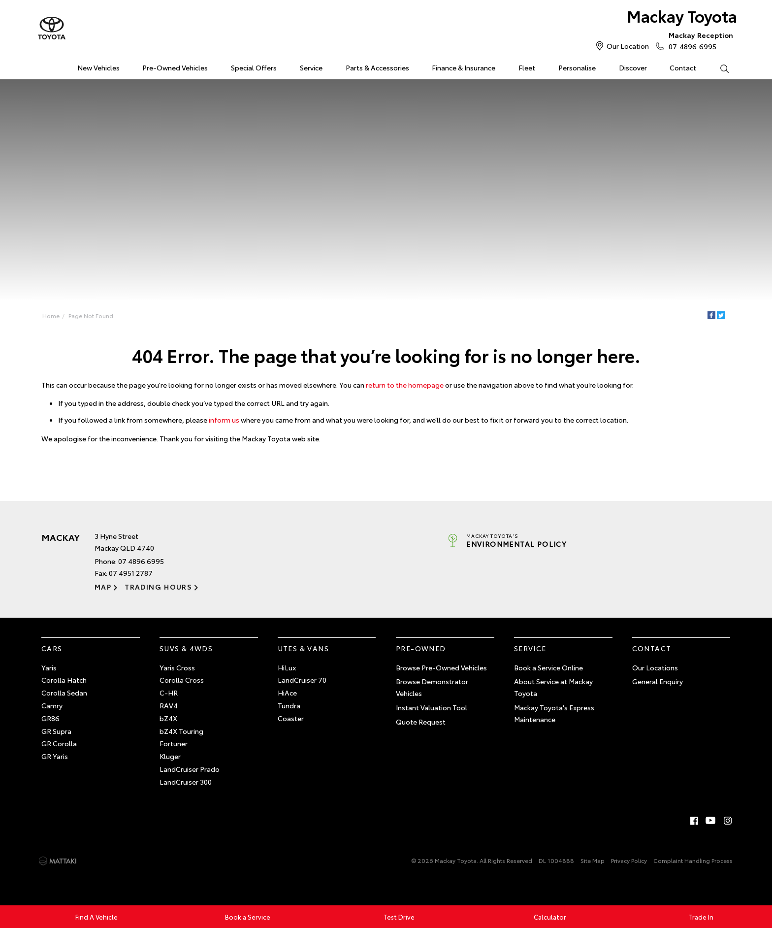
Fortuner (174, 743)
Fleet (526, 67)
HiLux (287, 667)
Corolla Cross (182, 680)
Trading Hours (158, 587)
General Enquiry (657, 681)
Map (103, 587)
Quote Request (421, 722)
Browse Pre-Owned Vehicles (441, 667)
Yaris (49, 667)
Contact (683, 67)
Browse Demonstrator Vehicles (432, 687)
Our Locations (655, 667)
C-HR (169, 692)
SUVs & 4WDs (186, 648)
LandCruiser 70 (302, 680)
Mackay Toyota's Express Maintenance (554, 713)
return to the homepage (405, 385)
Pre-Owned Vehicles (175, 67)
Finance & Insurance (463, 67)
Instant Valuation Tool (431, 707)
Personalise (577, 67)
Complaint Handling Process (693, 860)
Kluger (170, 756)
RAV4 (169, 705)
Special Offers (254, 67)
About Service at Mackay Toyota (553, 687)
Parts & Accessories (377, 67)
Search (718, 68)
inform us (224, 420)
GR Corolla (59, 743)
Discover (633, 67)
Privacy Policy (629, 860)
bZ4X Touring (181, 731)
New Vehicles (98, 67)
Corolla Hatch (64, 680)
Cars (52, 648)
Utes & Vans (303, 648)
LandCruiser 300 (186, 782)
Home (43, 65)
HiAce (287, 692)
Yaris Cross (177, 667)
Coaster (291, 718)
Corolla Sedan (64, 692)
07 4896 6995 (698, 40)
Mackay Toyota (682, 15)
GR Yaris (54, 756)
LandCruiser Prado (190, 769)
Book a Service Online (548, 667)
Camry (52, 705)
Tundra (289, 705)
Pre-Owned (421, 648)
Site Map (592, 860)
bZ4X (168, 718)
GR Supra (56, 731)
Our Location (628, 46)
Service (311, 67)
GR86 (50, 718)
